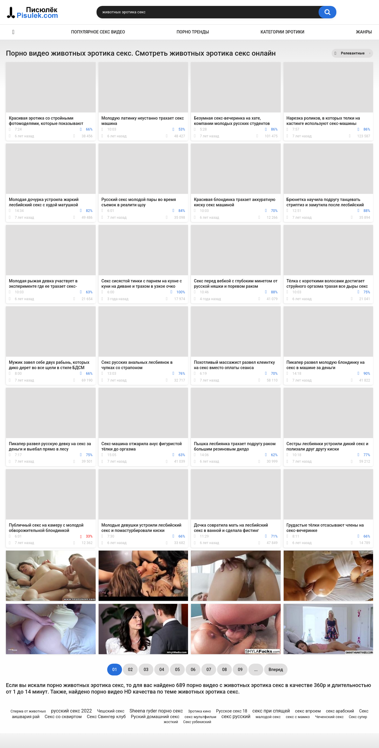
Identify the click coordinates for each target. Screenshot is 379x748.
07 (208, 669)
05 (177, 669)
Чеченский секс (329, 717)
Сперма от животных (28, 711)
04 (161, 669)
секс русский (235, 716)
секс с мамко (298, 717)
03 (146, 669)
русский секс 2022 (71, 711)
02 (130, 669)
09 (240, 669)
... (256, 669)
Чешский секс (110, 711)
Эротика (13, 32)
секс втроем (308, 711)
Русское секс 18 (231, 711)
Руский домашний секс (155, 716)
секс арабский (340, 711)
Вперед (276, 669)
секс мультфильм (200, 717)
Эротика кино (199, 711)
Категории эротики (282, 32)
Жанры (364, 32)
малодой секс (268, 717)
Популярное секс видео (98, 32)
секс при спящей (271, 711)
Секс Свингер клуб (106, 716)
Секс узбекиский (197, 722)
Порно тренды (192, 32)
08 (224, 669)
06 (193, 669)
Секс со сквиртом (63, 716)
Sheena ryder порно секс (156, 711)
